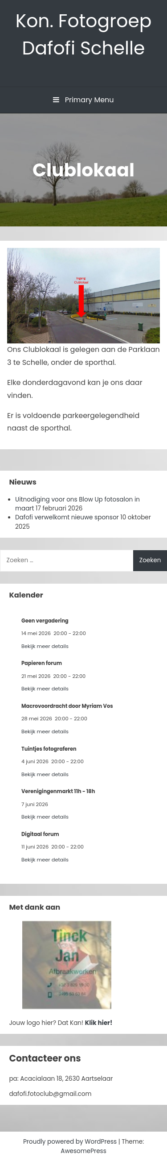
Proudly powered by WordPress (70, 1141)
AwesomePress (83, 1151)
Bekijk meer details (45, 646)
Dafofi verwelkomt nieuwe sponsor (67, 517)
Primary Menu (83, 100)
